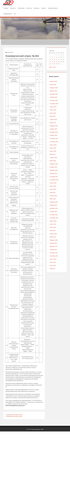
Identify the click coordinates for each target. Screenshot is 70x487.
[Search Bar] (14, 14)
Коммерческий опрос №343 (14, 414)
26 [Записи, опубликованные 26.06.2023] (50, 63)
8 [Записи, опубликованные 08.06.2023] (56, 57)
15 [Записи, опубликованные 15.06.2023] (56, 59)
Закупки (12, 8)
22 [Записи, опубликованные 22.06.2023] (56, 61)
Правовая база (52, 8)
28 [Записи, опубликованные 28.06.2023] (54, 63)
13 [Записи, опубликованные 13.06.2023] (52, 59)
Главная (5, 8)
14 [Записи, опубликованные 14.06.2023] (54, 59)
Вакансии (36, 8)
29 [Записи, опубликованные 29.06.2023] (56, 63)
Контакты (29, 8)
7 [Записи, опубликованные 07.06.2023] (54, 57)
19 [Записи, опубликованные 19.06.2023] (50, 61)
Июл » (55, 67)
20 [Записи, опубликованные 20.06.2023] (52, 61)
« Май (50, 67)
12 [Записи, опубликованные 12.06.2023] (50, 59)
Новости (43, 8)
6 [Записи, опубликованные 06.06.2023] (52, 57)
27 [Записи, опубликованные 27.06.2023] (52, 63)
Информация (7, 14)
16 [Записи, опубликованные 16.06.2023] (59, 59)
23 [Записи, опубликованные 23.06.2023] (59, 61)
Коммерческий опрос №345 (14, 416)
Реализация (20, 8)
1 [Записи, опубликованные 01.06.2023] (56, 54)
